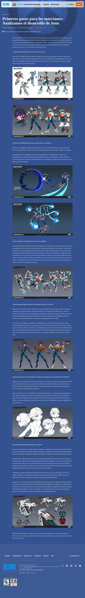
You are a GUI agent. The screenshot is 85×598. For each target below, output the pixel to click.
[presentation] (6, 4)
